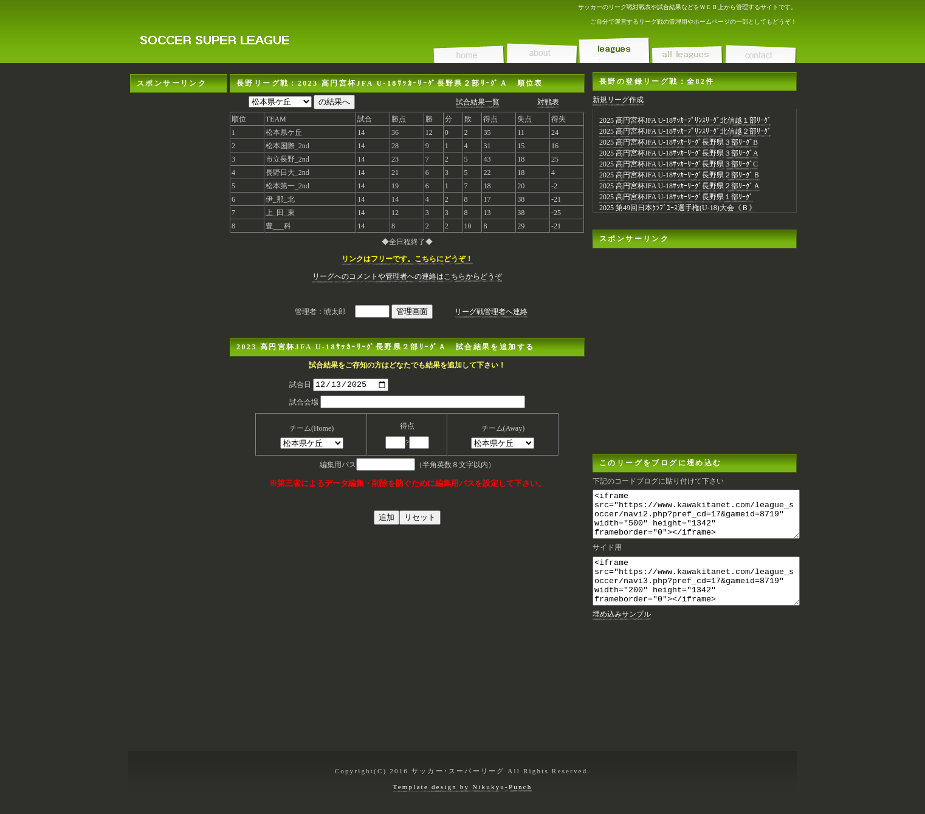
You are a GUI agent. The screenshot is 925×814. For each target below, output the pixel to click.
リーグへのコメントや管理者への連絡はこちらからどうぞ (407, 276)
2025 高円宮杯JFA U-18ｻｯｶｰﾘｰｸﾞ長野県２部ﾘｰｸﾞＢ (679, 175)
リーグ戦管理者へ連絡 (491, 311)
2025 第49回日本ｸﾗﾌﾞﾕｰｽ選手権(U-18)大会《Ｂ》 (677, 208)
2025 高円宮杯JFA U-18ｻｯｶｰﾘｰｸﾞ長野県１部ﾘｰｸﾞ (676, 197)
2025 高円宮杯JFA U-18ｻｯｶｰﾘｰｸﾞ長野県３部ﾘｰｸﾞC (678, 164)
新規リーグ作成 (618, 99)
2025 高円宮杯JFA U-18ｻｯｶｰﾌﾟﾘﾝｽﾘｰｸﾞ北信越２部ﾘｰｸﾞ (685, 131)
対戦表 (548, 102)
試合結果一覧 (478, 102)
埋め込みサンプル (622, 632)
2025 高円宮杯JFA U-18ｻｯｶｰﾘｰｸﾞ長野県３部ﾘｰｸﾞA (678, 153)
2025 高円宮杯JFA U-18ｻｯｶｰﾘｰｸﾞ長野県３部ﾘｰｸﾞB (678, 142)
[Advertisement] (178, 275)
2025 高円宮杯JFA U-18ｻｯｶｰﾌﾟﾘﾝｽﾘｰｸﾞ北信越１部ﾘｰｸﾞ (685, 120)
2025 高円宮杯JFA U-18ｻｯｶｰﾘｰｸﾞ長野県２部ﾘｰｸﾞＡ (679, 186)
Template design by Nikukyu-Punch (462, 786)
